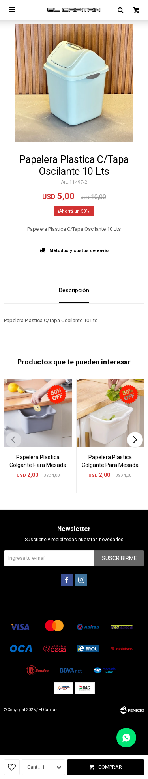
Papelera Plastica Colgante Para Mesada (37, 461)
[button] (134, 439)
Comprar (110, 767)
